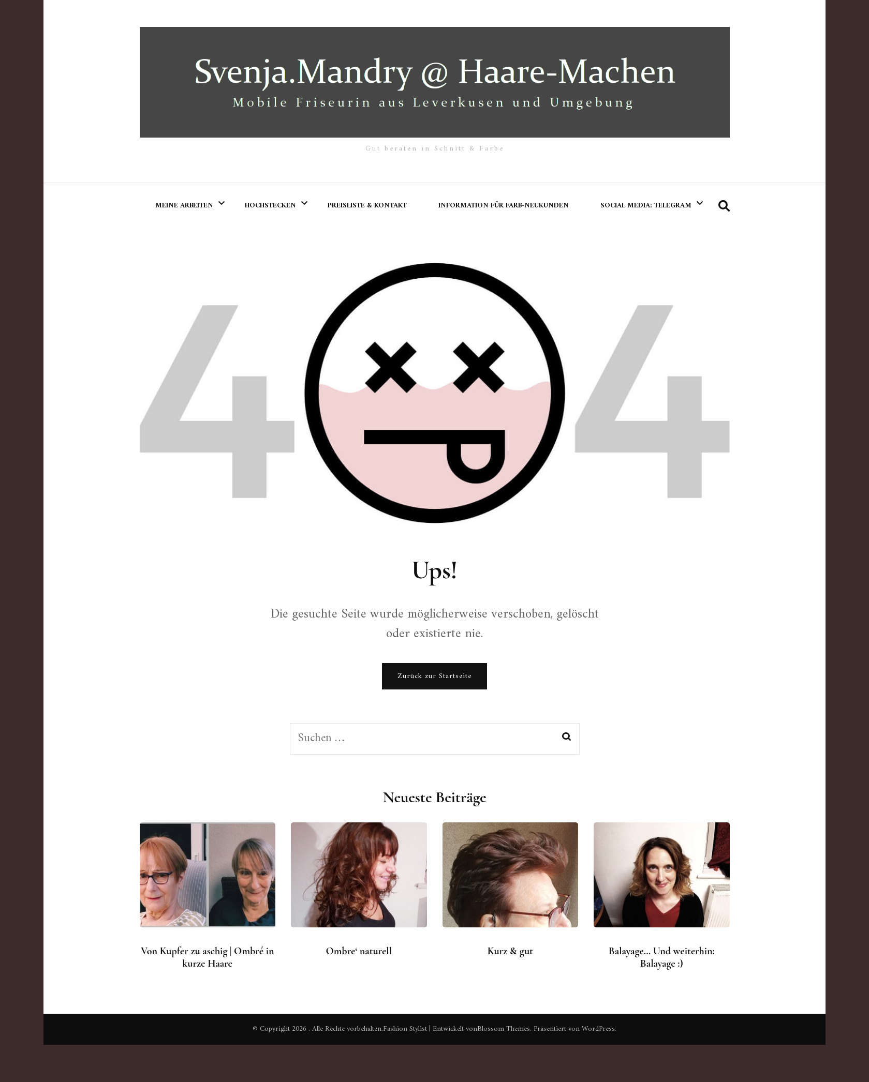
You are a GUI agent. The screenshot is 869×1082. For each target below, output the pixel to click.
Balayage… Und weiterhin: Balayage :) (662, 957)
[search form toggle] (724, 206)
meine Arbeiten (184, 205)
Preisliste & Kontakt (367, 205)
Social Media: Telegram (645, 205)
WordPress (598, 1029)
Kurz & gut (510, 951)
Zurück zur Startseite (434, 676)
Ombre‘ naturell (359, 951)
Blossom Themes (503, 1029)
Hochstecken (270, 205)
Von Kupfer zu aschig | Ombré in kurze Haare (207, 957)
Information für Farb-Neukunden (503, 205)
